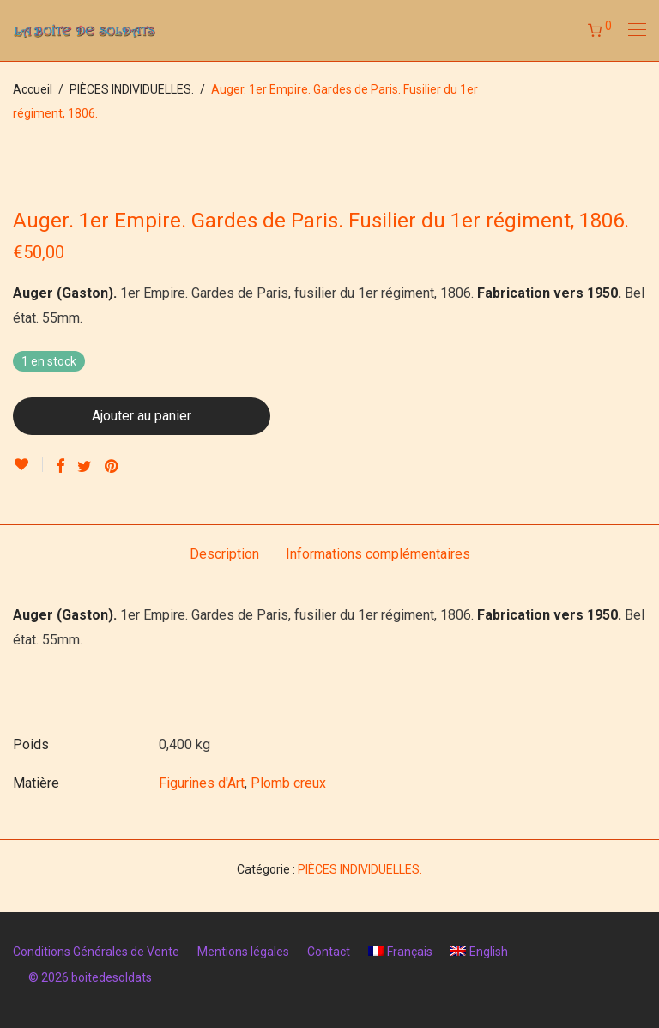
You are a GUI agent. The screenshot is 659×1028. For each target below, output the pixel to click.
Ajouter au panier (141, 416)
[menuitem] (400, 952)
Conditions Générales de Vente (96, 951)
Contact (328, 951)
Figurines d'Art (202, 783)
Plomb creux (288, 783)
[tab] (224, 555)
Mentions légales (243, 951)
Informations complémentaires (378, 554)
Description (224, 554)
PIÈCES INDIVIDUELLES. (132, 89)
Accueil (32, 89)
